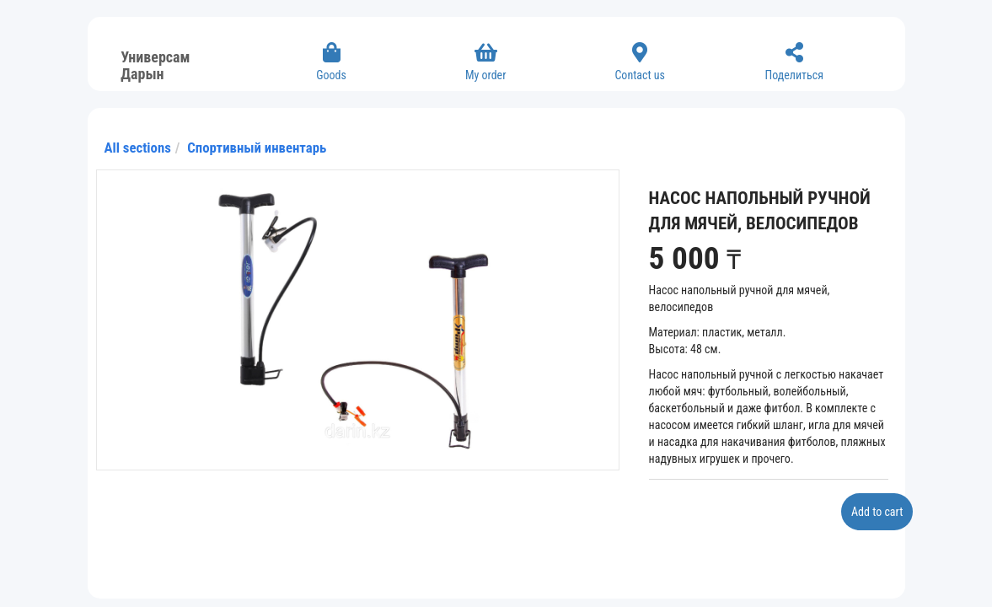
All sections (138, 147)
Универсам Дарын (155, 63)
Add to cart (877, 511)
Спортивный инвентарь (256, 147)
